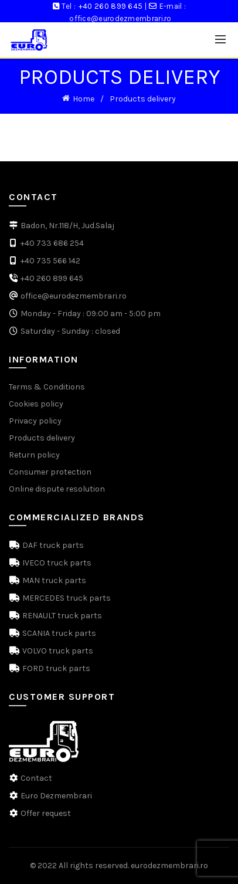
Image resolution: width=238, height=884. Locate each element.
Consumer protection (50, 472)
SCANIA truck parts (58, 633)
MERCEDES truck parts (66, 598)
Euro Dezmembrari (56, 796)
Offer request (46, 813)
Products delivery (42, 438)
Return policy (34, 455)
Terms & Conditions (47, 387)
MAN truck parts (53, 580)
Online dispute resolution (57, 489)
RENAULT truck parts (61, 616)
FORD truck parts (55, 668)
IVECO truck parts (56, 563)
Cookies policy (36, 404)
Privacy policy (35, 421)
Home (83, 99)
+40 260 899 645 (111, 6)
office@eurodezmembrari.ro (120, 18)
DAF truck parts (52, 545)
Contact (36, 778)
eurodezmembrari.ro (169, 866)
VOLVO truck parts (57, 651)
